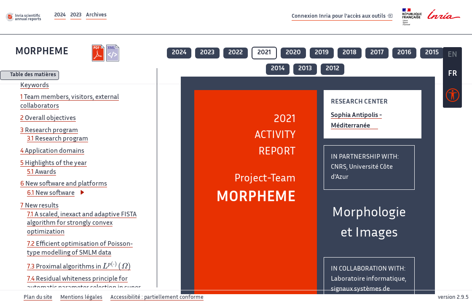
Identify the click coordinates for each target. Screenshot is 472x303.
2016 (404, 53)
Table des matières (33, 75)
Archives (96, 15)
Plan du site (38, 297)
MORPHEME (41, 52)
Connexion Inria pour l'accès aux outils (342, 16)
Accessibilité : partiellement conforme (157, 297)
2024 (60, 15)
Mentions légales (81, 297)
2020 (293, 53)
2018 (350, 53)
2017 (377, 53)
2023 (75, 15)
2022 (235, 53)
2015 (432, 53)
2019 (322, 53)
